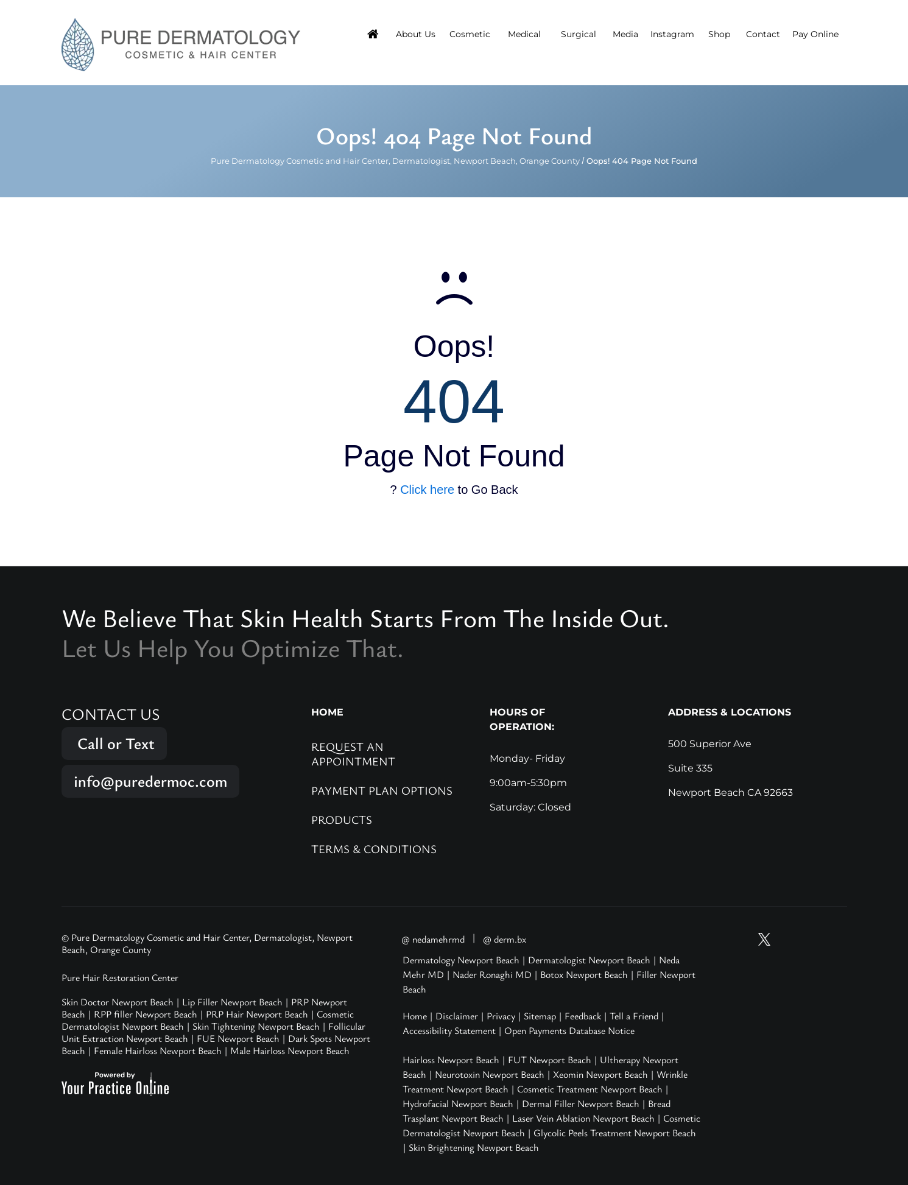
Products (341, 819)
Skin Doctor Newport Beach (118, 1001)
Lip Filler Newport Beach (232, 1001)
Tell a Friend (634, 1015)
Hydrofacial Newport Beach (458, 1103)
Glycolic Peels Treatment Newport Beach (614, 1132)
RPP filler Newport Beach (145, 1014)
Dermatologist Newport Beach (589, 959)
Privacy (501, 1015)
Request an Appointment (353, 753)
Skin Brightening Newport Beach (474, 1147)
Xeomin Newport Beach (600, 1074)
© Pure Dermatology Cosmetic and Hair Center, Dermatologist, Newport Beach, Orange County (207, 943)
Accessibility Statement (449, 1030)
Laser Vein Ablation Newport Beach (583, 1118)
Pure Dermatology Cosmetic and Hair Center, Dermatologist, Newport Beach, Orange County (395, 161)
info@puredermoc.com (150, 781)
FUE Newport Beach (238, 1038)
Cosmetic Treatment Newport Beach (590, 1088)
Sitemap (540, 1015)
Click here (427, 489)
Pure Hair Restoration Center (120, 977)
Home (415, 1015)
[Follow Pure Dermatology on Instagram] (787, 939)
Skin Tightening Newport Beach (256, 1026)
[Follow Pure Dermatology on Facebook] (810, 939)
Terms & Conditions (374, 848)
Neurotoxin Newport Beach (489, 1074)
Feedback (583, 1015)
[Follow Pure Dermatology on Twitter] (764, 939)
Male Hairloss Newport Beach (290, 1050)
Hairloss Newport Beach (451, 1059)
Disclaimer (456, 1015)
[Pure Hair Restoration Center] (181, 44)
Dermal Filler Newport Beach (580, 1103)
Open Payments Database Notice (569, 1030)
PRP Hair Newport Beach (257, 1014)
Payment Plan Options (381, 790)
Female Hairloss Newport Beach (158, 1050)
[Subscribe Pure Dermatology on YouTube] (741, 939)
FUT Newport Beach (549, 1059)
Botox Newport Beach (584, 974)
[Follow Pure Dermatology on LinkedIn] (833, 939)
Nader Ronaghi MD (492, 974)
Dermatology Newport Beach (461, 959)
